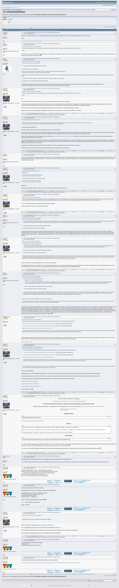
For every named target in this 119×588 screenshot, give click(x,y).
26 (33, 28)
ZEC (79, 113)
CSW (61, 113)
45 (56, 28)
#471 (115, 273)
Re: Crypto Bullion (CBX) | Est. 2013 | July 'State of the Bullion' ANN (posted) (42, 32)
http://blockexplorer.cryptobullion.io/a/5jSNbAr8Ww (32, 421)
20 (25, 28)
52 (65, 28)
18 (23, 28)
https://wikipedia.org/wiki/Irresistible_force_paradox (93, 406)
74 (92, 28)
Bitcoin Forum (5, 14)
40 (50, 28)
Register (19, 11)
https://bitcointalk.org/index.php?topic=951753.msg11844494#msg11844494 (38, 328)
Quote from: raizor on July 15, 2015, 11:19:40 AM (30, 197)
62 (77, 28)
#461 (115, 33)
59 (74, 28)
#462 (115, 44)
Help (9, 11)
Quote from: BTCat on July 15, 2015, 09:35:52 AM (30, 119)
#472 (115, 317)
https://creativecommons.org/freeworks (30, 383)
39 (49, 28)
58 (72, 28)
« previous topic (107, 26)
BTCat (4, 58)
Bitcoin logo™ (46, 113)
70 (87, 28)
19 (24, 28)
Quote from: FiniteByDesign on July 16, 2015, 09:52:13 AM (32, 347)
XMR (82, 113)
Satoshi (66, 113)
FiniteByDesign (6, 316)
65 (81, 28)
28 (35, 28)
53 (66, 28)
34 (43, 28)
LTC (77, 113)
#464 (115, 89)
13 (16, 28)
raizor (4, 43)
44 (55, 28)
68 (85, 28)
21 (26, 28)
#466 (115, 154)
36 (45, 28)
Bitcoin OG (23, 113)
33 (42, 28)
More (23, 11)
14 (18, 28)
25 (32, 28)
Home (6, 11)
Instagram (31, 341)
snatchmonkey (6, 456)
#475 (115, 456)
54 (67, 28)
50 (63, 28)
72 (90, 28)
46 (58, 28)
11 (14, 28)
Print (115, 28)
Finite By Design (24, 341)
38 (48, 28)
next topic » (113, 26)
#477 (115, 485)
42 (53, 28)
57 (71, 28)
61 (76, 28)
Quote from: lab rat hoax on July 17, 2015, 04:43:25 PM (31, 515)
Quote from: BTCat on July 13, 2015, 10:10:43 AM (30, 61)
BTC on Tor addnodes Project (92, 113)
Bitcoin (55, 113)
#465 (115, 117)
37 (47, 28)
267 (95, 28)
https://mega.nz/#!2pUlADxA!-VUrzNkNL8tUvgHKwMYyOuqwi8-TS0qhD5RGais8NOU (39, 323)
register (17, 7)
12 (15, 28)
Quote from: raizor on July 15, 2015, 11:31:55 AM (30, 241)
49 (61, 28)
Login (16, 11)
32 (40, 28)
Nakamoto (69, 113)
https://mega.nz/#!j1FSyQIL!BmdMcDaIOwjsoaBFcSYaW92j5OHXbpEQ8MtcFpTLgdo (38, 325)
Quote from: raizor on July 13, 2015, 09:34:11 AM (31, 63)
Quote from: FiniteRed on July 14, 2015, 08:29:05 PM (31, 46)
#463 (115, 59)
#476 (115, 467)
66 (82, 28)
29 (37, 28)
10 (13, 28)
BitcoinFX (5, 88)
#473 (115, 344)
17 (21, 28)
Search (12, 11)
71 (88, 28)
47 (59, 28)
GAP (85, 113)
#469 (115, 215)
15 (19, 28)
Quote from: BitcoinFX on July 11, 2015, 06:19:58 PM (31, 319)
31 (39, 28)
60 (75, 28)
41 (51, 28)
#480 (115, 557)
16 (20, 28)
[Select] (109, 416)
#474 (115, 396)
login (14, 7)
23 (29, 28)
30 (38, 28)
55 (69, 28)
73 (91, 28)
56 (70, 28)
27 (34, 28)
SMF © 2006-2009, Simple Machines (64, 585)
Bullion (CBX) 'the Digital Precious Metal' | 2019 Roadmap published (50, 14)
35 (44, 28)
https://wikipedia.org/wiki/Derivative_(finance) (63, 136)
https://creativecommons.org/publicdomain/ (31, 386)
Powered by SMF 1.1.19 (52, 585)
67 (84, 28)
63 (79, 28)
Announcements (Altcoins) (27, 14)
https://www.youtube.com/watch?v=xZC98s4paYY (31, 176)
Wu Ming (106, 113)
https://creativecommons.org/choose (30, 381)
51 (64, 28)
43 (54, 28)
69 (86, 28)
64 (80, 28)
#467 (115, 168)
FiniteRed (5, 32)
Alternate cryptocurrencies (15, 14)
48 (60, 28)
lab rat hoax (5, 467)
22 (27, 28)
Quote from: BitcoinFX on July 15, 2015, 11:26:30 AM (31, 218)
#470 (115, 238)
